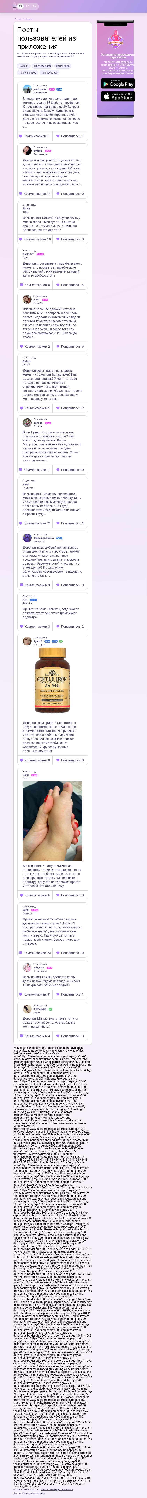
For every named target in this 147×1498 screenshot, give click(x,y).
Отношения (62, 66)
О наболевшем (42, 66)
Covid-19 (23, 66)
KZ (27, 6)
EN (34, 6)
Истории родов (27, 72)
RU (20, 6)
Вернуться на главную (24, 19)
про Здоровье (49, 72)
